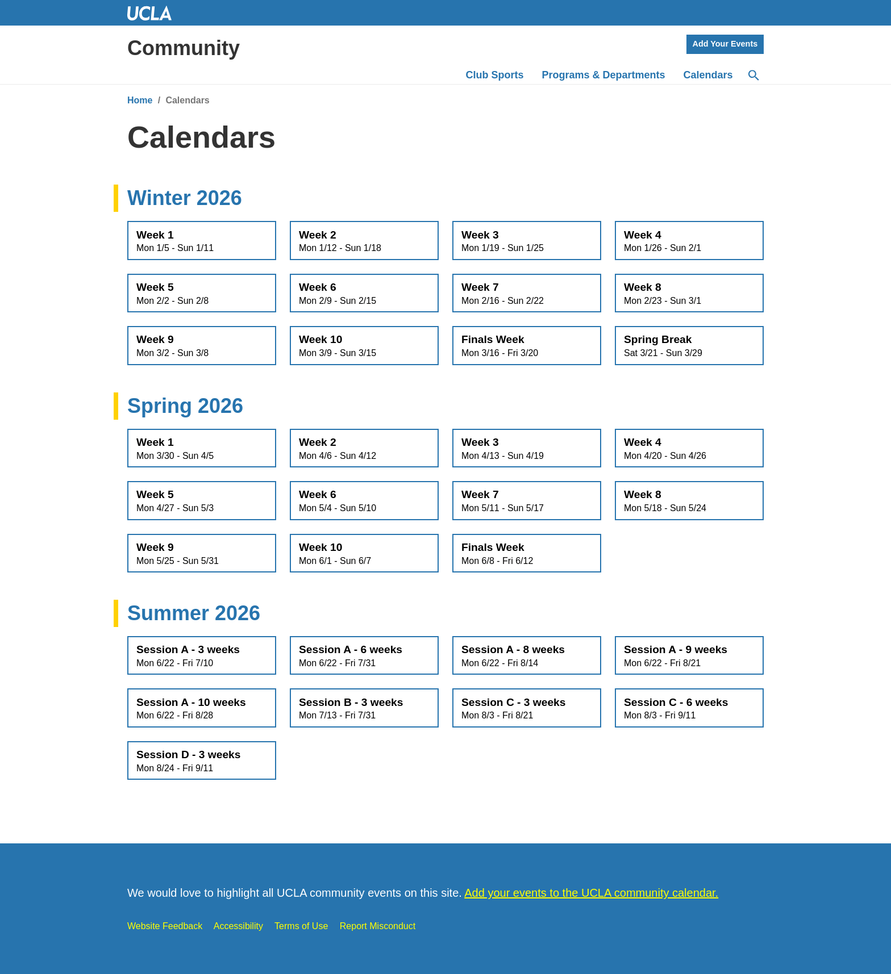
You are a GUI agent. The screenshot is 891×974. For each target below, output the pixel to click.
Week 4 (689, 241)
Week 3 (526, 241)
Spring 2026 (185, 405)
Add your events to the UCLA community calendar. (591, 893)
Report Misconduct (377, 926)
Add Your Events (725, 43)
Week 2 (364, 241)
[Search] (753, 75)
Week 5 (201, 293)
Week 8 (689, 293)
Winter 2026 (184, 198)
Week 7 (526, 293)
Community (183, 48)
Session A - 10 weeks (201, 708)
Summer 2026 (193, 613)
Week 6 (364, 293)
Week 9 (201, 345)
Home (139, 100)
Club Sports (495, 75)
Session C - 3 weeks (526, 708)
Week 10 (364, 345)
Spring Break (689, 345)
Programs (603, 75)
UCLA (154, 13)
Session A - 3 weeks (201, 655)
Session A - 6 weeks (364, 655)
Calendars (708, 75)
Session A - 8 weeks (526, 655)
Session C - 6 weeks (689, 708)
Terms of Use (301, 926)
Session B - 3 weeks (364, 708)
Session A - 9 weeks (689, 655)
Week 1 (201, 241)
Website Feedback (164, 926)
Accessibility (238, 926)
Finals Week (526, 345)
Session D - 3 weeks (201, 761)
